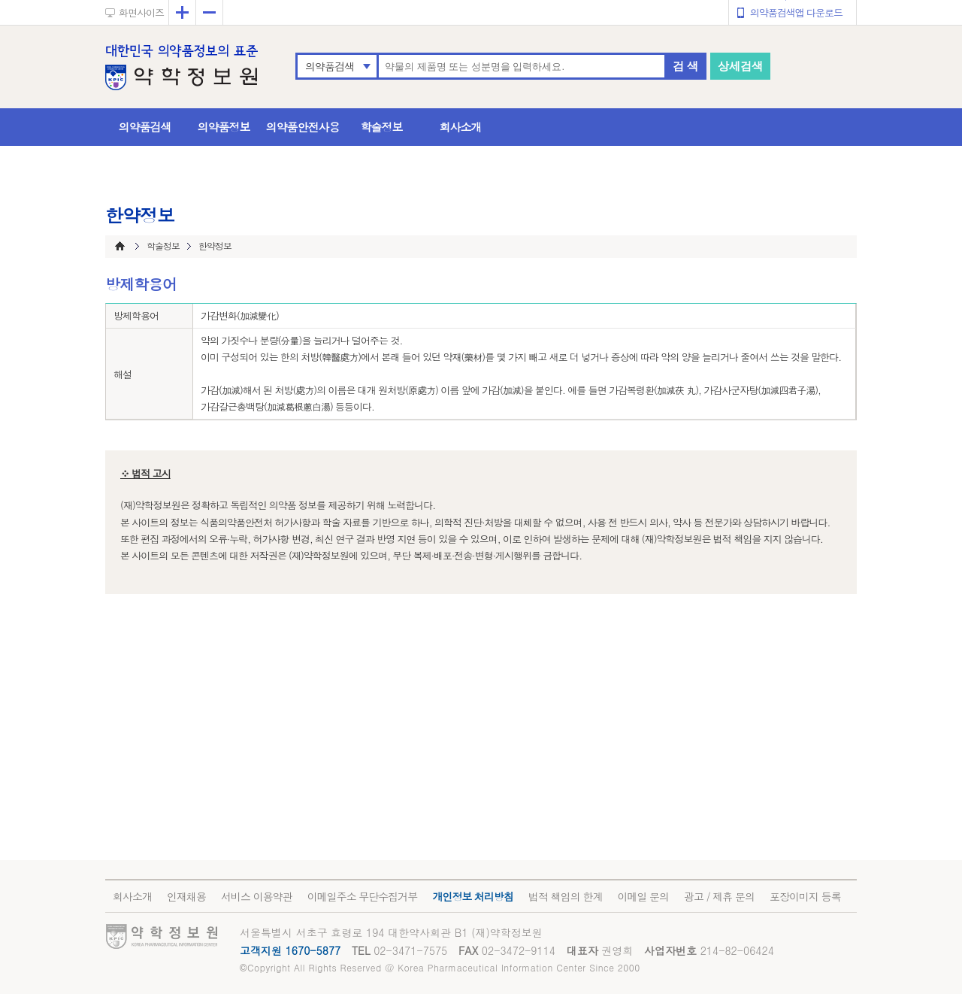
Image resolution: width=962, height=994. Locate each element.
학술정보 (382, 127)
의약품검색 (329, 66)
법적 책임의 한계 (565, 896)
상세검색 (740, 65)
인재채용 (186, 896)
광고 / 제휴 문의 (719, 896)
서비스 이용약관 (256, 896)
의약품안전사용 (303, 127)
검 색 (685, 65)
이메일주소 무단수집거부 (362, 896)
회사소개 (461, 127)
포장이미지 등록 (805, 896)
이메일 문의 (643, 896)
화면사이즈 (141, 12)
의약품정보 (224, 127)
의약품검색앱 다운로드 (796, 12)
